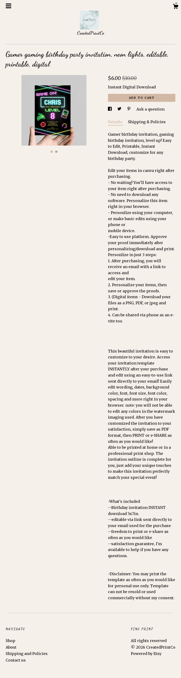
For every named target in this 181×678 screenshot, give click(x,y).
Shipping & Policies (147, 121)
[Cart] (175, 7)
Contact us (16, 660)
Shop (10, 640)
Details (115, 121)
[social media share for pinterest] (129, 109)
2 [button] (56, 152)
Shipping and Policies (27, 653)
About (11, 647)
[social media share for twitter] (119, 109)
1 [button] (51, 152)
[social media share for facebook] (110, 109)
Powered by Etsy (146, 653)
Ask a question (150, 109)
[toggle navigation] (8, 6)
